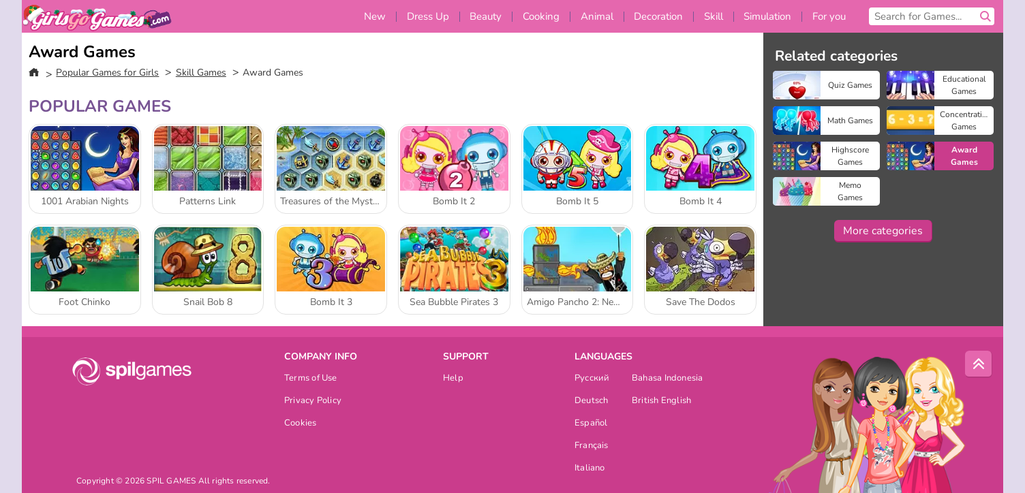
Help (453, 379)
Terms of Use (310, 379)
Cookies (300, 424)
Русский (592, 379)
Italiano (590, 469)
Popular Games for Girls (107, 72)
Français (592, 446)
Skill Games (201, 72)
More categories (883, 230)
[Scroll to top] (978, 364)
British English (661, 401)
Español (591, 424)
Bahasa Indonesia (667, 379)
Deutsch (592, 401)
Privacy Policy (312, 401)
